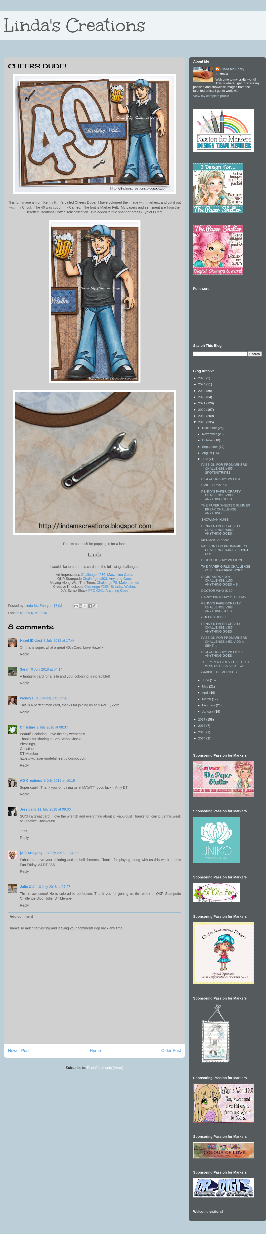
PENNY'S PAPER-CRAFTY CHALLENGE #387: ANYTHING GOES (221, 627)
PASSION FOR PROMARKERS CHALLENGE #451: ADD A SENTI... (224, 641)
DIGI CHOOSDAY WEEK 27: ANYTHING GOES (222, 654)
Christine (27, 727)
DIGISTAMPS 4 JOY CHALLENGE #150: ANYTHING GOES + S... (220, 580)
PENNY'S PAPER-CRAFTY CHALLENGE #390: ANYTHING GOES (221, 495)
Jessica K (28, 809)
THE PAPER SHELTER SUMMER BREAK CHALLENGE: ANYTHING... (225, 509)
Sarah (25, 669)
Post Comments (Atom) (105, 1068)
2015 (202, 732)
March (207, 699)
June (206, 680)
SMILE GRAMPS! (214, 485)
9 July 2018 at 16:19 (59, 780)
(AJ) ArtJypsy (31, 853)
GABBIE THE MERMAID (219, 672)
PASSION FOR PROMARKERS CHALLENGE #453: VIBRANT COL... (224, 550)
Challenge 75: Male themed (118, 583)
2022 (202, 397)
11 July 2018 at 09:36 (54, 809)
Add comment (21, 916)
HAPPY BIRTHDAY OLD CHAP (223, 597)
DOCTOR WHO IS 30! (217, 591)
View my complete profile (211, 96)
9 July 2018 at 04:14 (46, 669)
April (206, 692)
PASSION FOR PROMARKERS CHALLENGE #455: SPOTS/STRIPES (224, 468)
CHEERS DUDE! (213, 617)
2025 (202, 378)
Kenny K (26, 613)
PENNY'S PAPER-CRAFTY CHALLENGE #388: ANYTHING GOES (221, 607)
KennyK (41, 613)
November (210, 434)
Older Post (171, 1050)
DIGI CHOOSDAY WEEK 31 (221, 479)
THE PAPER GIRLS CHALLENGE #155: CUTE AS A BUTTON (225, 664)
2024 (202, 384)
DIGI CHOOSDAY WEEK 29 (221, 560)
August (207, 453)
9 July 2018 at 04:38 (51, 698)
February (209, 705)
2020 (202, 409)
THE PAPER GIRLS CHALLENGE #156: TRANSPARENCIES (225, 568)
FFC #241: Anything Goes (108, 591)
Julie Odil (28, 887)
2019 (202, 416)
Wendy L (27, 698)
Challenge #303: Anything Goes (107, 579)
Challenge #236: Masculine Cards (107, 575)
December (210, 428)
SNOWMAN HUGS (215, 519)
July (205, 459)
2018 (202, 422)
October (208, 440)
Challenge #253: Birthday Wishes (110, 587)
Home (95, 1050)
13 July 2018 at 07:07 (53, 887)
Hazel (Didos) (31, 640)
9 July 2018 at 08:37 (52, 727)
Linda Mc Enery (232, 69)
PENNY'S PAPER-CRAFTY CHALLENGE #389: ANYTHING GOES (221, 529)
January (208, 711)
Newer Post (19, 1050)
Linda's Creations (74, 25)
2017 (202, 719)
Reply (24, 654)
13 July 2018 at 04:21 (61, 853)
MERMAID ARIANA (215, 540)
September (210, 447)
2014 (202, 738)
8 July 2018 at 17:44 (59, 640)
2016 (202, 726)
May (205, 686)
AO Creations (31, 780)
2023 (202, 391)
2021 (202, 403)
